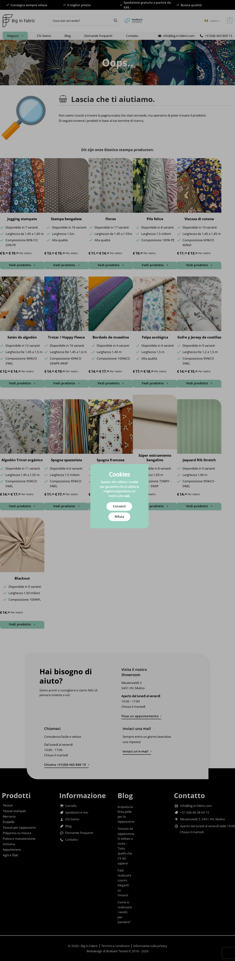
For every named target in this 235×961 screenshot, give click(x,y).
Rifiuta (119, 517)
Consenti (119, 506)
